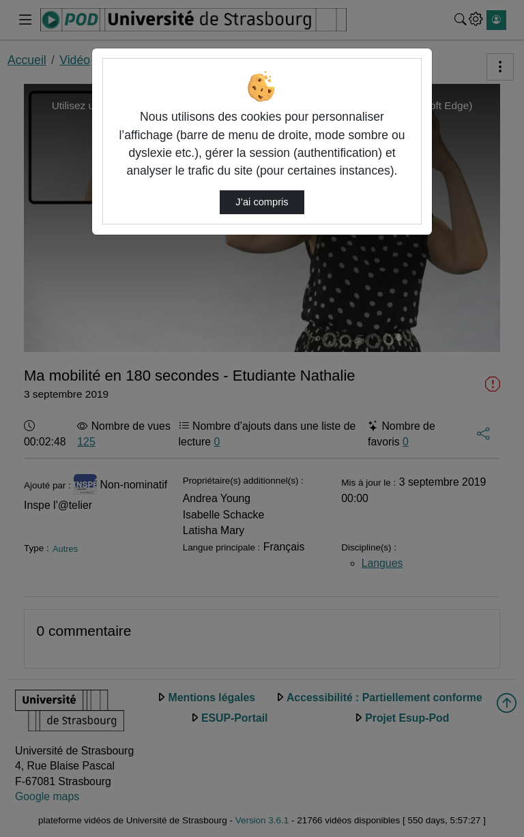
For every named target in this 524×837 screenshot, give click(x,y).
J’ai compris (261, 201)
